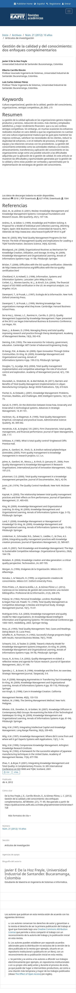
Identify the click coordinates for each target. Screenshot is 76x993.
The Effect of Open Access (28, 974)
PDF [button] (8, 772)
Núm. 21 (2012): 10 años (38, 35)
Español (39, 3)
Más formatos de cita (19, 815)
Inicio (5, 35)
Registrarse (53, 3)
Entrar (66, 3)
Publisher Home (23, 3)
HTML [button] (16, 772)
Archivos (17, 35)
